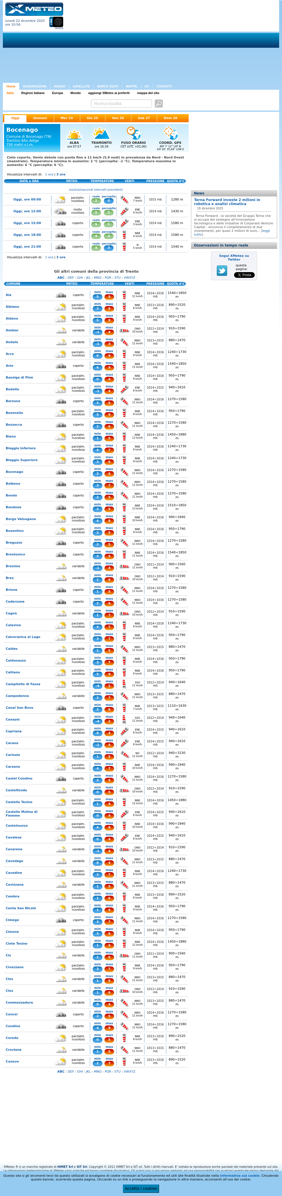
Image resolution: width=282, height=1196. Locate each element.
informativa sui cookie (240, 1176)
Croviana (14, 1050)
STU (117, 278)
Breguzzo (14, 542)
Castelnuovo (17, 826)
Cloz (9, 991)
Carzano (13, 767)
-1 (97, 332)
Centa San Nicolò (21, 908)
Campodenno (17, 696)
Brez (10, 578)
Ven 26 (118, 118)
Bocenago (14, 472)
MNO (97, 278)
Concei (12, 1014)
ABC (61, 278)
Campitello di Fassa (23, 684)
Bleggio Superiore (22, 460)
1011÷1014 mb (155, 566)
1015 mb (155, 199)
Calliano (13, 672)
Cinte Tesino (16, 943)
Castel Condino (19, 778)
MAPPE (131, 86)
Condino (13, 1026)
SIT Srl (82, 1166)
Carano (12, 743)
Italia (10, 93)
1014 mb (155, 211)
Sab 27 (144, 118)
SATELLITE (81, 86)
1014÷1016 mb (155, 295)
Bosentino (15, 531)
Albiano (12, 307)
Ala (8, 295)
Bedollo (12, 389)
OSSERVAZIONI (35, 86)
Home (11, 86)
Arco (10, 354)
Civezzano (15, 967)
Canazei (13, 719)
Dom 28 (170, 118)
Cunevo (12, 1061)
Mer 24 (67, 118)
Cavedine (14, 873)
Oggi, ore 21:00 (27, 247)
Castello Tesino (19, 802)
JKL (88, 278)
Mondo (75, 93)
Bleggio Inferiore (21, 448)
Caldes (12, 649)
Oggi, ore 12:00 (27, 211)
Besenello (14, 413)
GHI (80, 278)
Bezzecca (14, 425)
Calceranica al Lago (23, 637)
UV (147, 86)
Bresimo (13, 566)
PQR (108, 278)
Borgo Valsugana (21, 519)
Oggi (15, 118)
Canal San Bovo (19, 708)
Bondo (11, 495)
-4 (97, 686)
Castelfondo (16, 790)
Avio (9, 366)
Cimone (12, 932)
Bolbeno (13, 484)
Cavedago (14, 861)
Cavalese (14, 837)
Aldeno (12, 318)
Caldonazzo (16, 660)
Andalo (12, 342)
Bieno (11, 436)
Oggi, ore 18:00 (27, 235)
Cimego (12, 920)
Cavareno (14, 849)
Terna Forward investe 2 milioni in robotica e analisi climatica (227, 202)
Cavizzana (15, 885)
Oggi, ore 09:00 (27, 199)
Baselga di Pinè (19, 377)
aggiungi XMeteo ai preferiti (109, 93)
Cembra (13, 896)
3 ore (60, 174)
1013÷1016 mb (155, 306)
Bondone (14, 507)
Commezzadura (19, 1002)
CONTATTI (164, 86)
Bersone (13, 401)
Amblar (12, 330)
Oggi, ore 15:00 (27, 223)
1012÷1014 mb (155, 330)
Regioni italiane (33, 93)
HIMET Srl (65, 1166)
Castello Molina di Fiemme (21, 813)
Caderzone (15, 601)
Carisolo (13, 755)
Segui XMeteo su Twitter (234, 257)
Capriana (14, 731)
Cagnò (11, 613)
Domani (40, 118)
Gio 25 (92, 118)
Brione (11, 590)
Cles (9, 979)
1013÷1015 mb (155, 342)
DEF (71, 278)
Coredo (12, 1038)
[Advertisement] (135, 42)
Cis (8, 955)
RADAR (59, 86)
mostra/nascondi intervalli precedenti (96, 189)
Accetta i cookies (141, 1189)
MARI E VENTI (107, 86)
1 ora (49, 174)
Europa (57, 93)
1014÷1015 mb (155, 389)
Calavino (13, 625)
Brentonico (15, 554)
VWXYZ (129, 278)
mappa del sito (148, 93)
